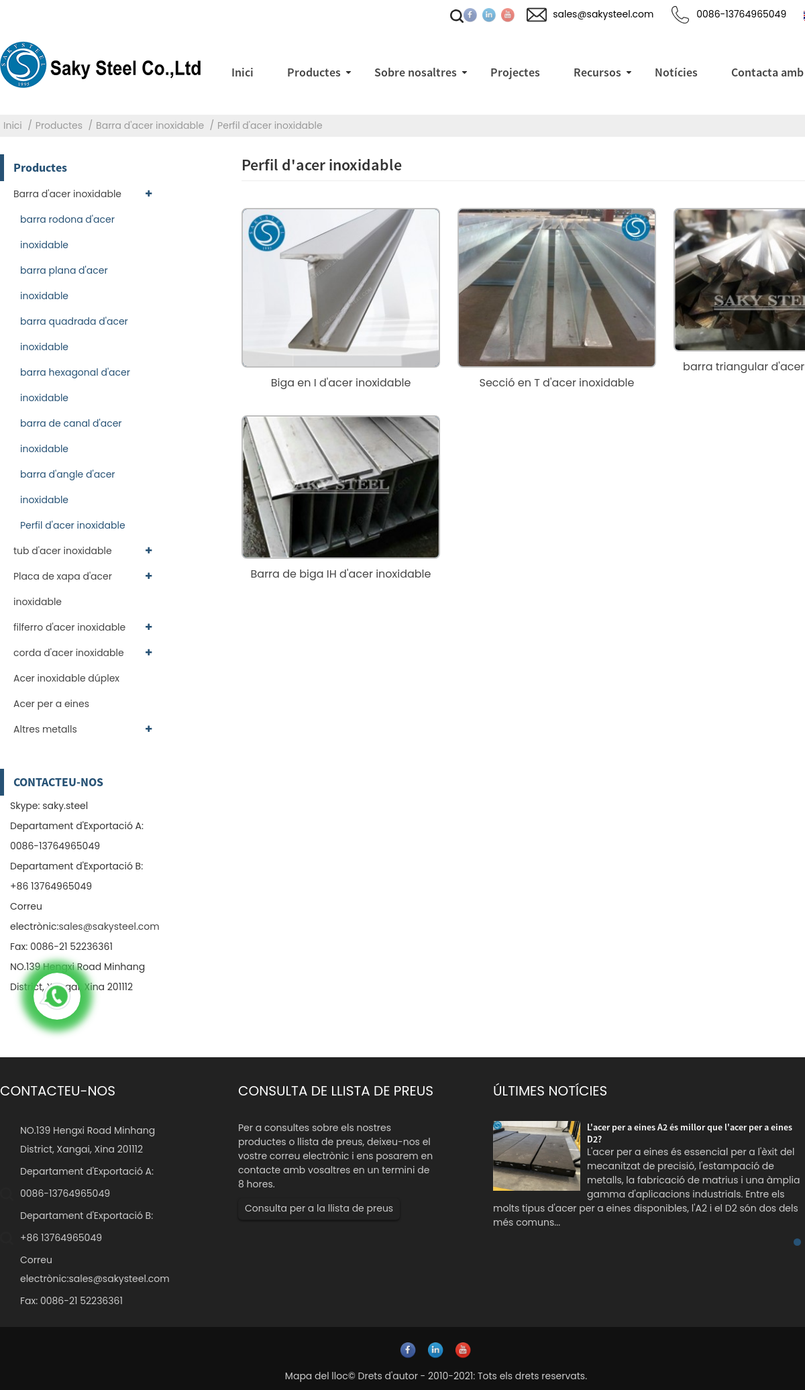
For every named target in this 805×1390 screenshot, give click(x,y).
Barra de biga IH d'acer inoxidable (341, 574)
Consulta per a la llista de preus (319, 1208)
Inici (12, 125)
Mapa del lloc (316, 1376)
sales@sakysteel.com (108, 926)
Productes (59, 125)
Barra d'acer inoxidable (150, 125)
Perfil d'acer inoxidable (270, 125)
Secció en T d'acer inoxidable (557, 382)
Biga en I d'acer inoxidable (341, 382)
